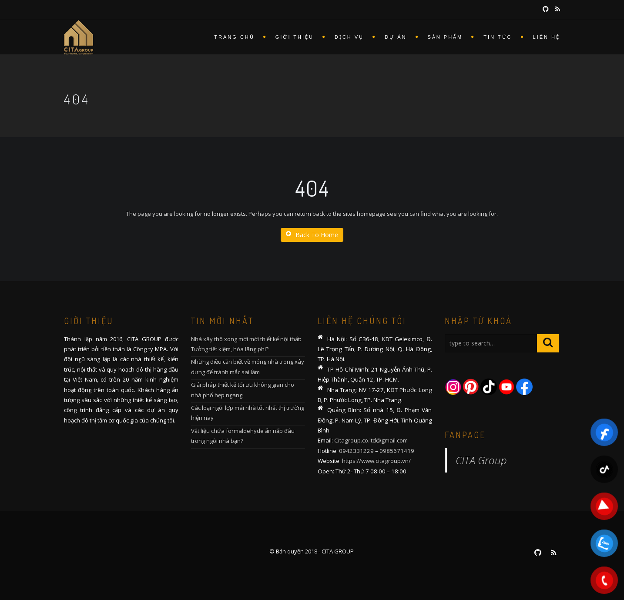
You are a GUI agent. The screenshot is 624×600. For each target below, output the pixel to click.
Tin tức (497, 37)
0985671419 (396, 451)
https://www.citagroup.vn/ (376, 461)
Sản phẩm (445, 37)
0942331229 (356, 451)
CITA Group (481, 460)
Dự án (395, 37)
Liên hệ (546, 37)
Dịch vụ (349, 37)
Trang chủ (234, 37)
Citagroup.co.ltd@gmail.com (371, 440)
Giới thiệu (294, 37)
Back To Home (312, 235)
